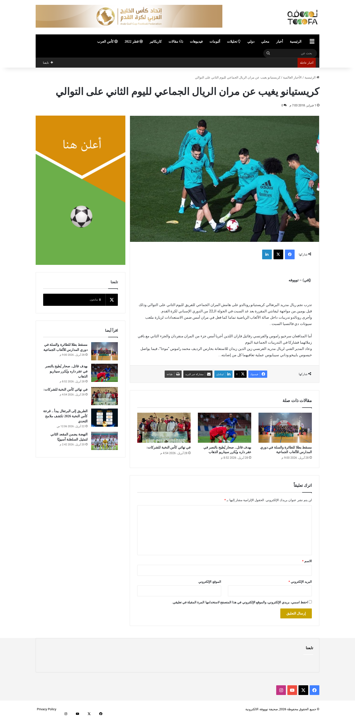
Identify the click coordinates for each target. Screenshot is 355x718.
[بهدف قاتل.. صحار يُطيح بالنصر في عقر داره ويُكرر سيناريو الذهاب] (224, 428)
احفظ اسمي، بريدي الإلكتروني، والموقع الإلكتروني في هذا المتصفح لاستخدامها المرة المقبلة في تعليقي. (240, 602)
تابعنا (309, 648)
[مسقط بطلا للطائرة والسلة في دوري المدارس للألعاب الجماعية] (285, 428)
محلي (265, 41)
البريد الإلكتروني (300, 582)
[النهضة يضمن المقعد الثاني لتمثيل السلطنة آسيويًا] (104, 441)
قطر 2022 (134, 41)
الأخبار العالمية (292, 77)
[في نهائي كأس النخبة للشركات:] (164, 428)
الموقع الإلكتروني (209, 582)
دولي (250, 41)
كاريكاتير (156, 41)
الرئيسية (295, 41)
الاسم (307, 561)
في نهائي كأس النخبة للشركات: (168, 447)
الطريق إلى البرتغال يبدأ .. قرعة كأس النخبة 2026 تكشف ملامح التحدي (65, 416)
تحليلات (234, 41)
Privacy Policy (46, 709)
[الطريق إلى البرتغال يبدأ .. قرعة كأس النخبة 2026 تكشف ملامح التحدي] (104, 418)
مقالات (176, 41)
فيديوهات (196, 41)
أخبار (279, 41)
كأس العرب (107, 41)
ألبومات (215, 41)
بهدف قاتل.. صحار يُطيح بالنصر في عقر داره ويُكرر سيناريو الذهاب (66, 371)
